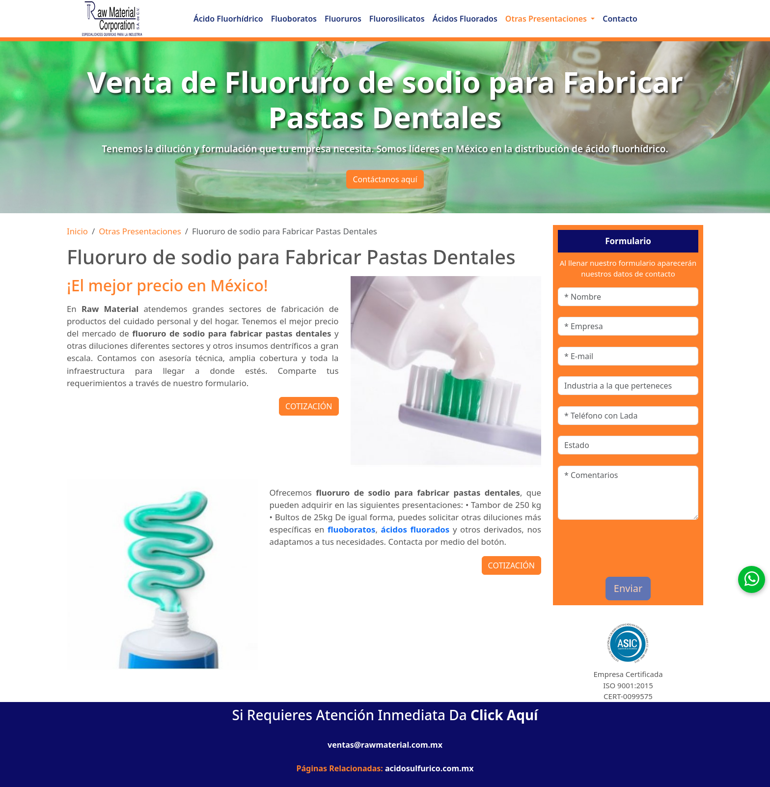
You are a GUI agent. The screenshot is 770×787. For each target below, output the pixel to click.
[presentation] (615, 545)
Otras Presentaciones (140, 231)
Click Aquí (504, 714)
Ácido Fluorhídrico (228, 18)
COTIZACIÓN (308, 406)
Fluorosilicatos (397, 18)
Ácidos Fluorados (465, 18)
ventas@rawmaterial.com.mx (385, 744)
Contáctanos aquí (385, 179)
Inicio (77, 231)
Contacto (620, 18)
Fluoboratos (294, 18)
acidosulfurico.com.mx (429, 768)
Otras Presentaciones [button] (547, 18)
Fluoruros (343, 18)
